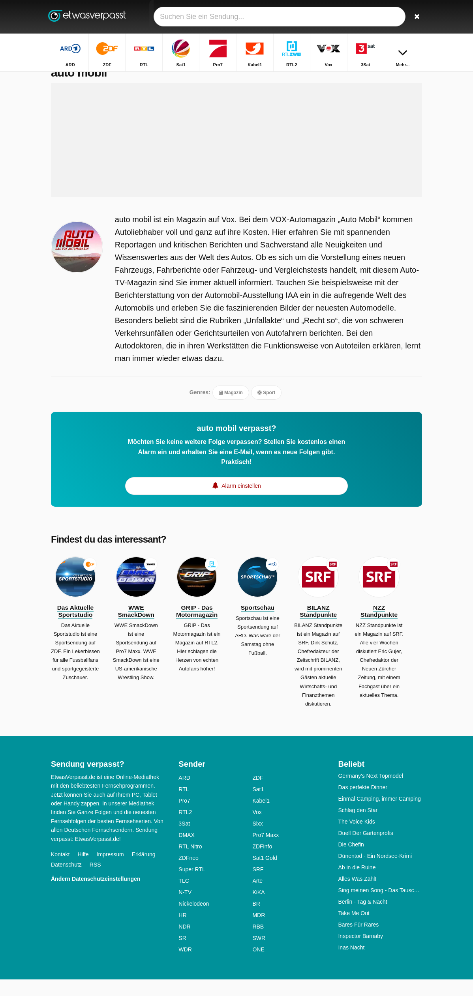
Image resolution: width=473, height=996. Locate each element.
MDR (258, 932)
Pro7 (184, 817)
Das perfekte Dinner (362, 804)
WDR (184, 966)
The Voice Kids (356, 838)
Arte (257, 897)
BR (256, 920)
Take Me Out (353, 930)
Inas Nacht (351, 964)
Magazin (231, 409)
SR (182, 954)
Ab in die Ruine (356, 884)
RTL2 (185, 829)
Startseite (381, 78)
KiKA (258, 909)
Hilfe (82, 871)
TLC (183, 897)
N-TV (184, 909)
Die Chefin (351, 861)
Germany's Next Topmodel (370, 792)
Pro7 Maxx (265, 851)
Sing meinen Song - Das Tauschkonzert (380, 907)
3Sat (184, 840)
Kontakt (60, 871)
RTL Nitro (190, 863)
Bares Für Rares (358, 941)
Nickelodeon (193, 920)
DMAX (186, 851)
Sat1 (258, 806)
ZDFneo (188, 874)
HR (182, 932)
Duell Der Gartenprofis (365, 849)
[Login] (399, 17)
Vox (256, 829)
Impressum (110, 871)
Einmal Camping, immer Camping (379, 815)
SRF (257, 886)
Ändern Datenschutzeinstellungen (95, 895)
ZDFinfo (262, 863)
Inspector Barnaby (360, 952)
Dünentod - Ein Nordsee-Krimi (375, 872)
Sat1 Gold (264, 874)
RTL (183, 806)
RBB (258, 943)
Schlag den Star (357, 827)
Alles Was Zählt (357, 895)
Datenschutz (66, 881)
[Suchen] (417, 17)
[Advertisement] (236, 156)
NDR (184, 943)
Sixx (257, 840)
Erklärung (144, 871)
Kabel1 (261, 817)
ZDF (257, 794)
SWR (258, 954)
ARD (184, 794)
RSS (95, 881)
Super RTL (191, 886)
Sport (266, 409)
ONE (258, 966)
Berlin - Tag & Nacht (362, 918)
